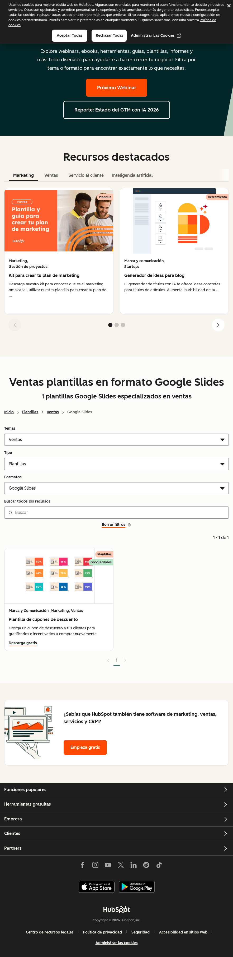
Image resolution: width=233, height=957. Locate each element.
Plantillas (30, 412)
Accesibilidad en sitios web (183, 932)
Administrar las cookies (156, 35)
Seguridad (140, 932)
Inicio (9, 412)
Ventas (53, 412)
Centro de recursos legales (50, 932)
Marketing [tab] (23, 175)
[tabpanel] (116, 262)
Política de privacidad (102, 932)
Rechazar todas (109, 35)
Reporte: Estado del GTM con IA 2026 (116, 110)
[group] (58, 251)
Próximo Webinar (116, 88)
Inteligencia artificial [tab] (132, 175)
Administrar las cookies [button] (117, 943)
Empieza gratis (85, 747)
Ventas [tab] (51, 175)
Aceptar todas (70, 35)
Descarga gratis (23, 643)
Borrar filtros (116, 524)
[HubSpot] (116, 909)
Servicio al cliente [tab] (86, 175)
